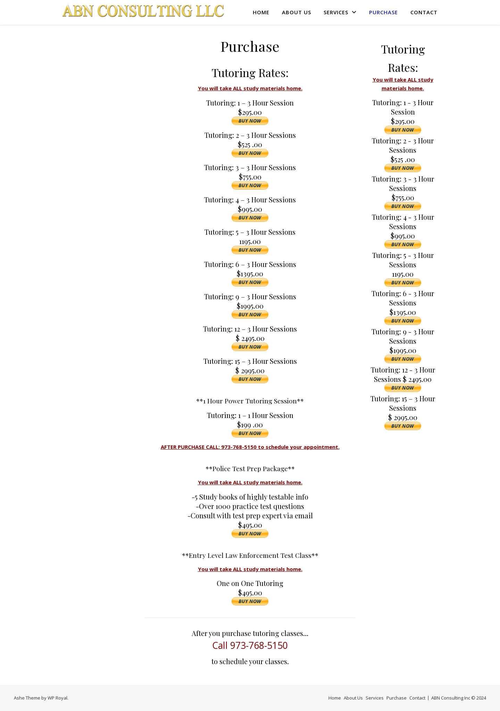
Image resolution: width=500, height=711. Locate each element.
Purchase (383, 12)
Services (336, 12)
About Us (296, 12)
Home (261, 12)
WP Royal (57, 698)
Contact (424, 12)
